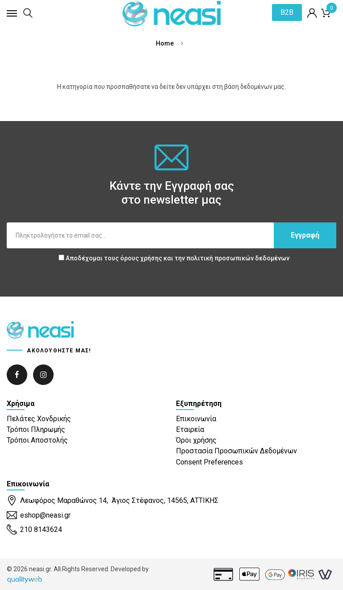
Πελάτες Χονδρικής (39, 418)
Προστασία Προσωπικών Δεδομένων (236, 451)
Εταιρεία (190, 429)
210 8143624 (34, 530)
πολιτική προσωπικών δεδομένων (237, 258)
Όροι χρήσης (196, 440)
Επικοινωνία (196, 418)
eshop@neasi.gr (39, 516)
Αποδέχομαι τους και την (174, 258)
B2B (286, 12)
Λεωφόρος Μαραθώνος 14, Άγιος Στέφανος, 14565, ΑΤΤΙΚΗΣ (112, 501)
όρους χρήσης (141, 258)
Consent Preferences (209, 462)
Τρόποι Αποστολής (37, 440)
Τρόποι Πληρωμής (36, 429)
